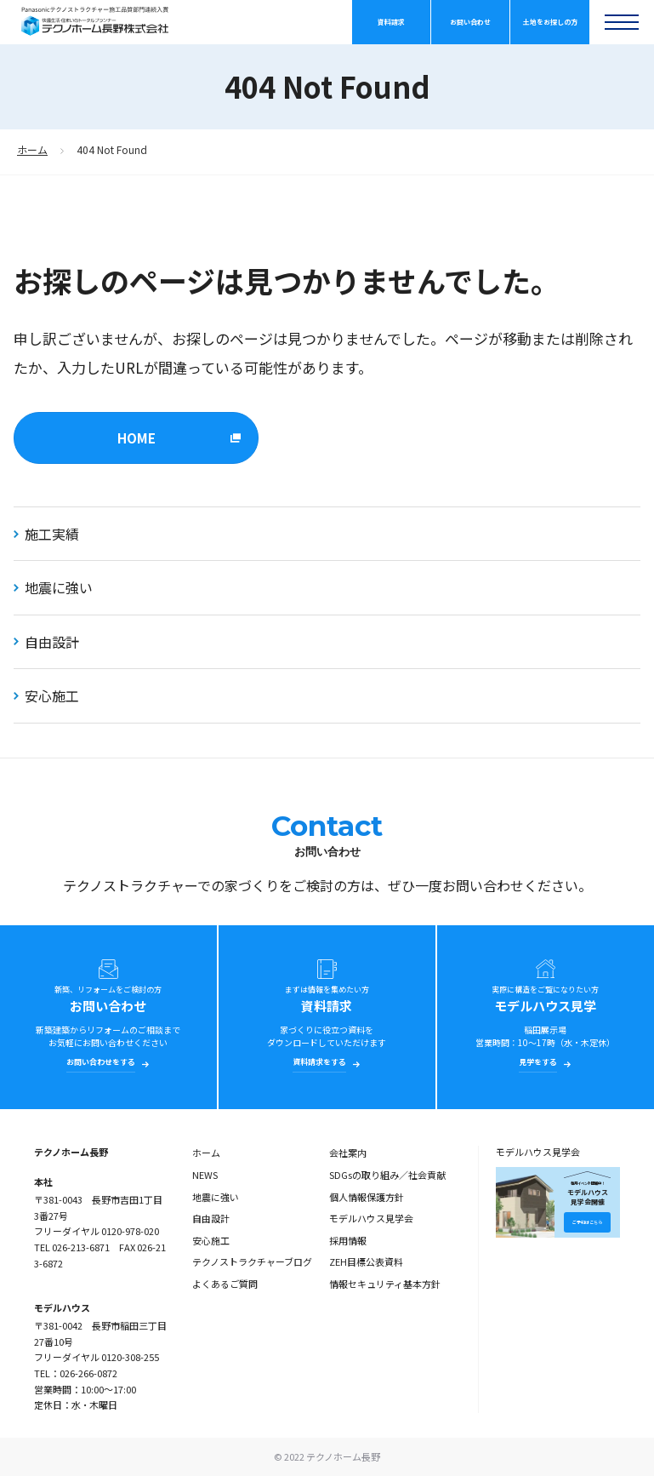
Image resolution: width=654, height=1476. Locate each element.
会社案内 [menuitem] (348, 1152)
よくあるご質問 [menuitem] (225, 1283)
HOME (136, 438)
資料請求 (391, 21)
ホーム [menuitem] (206, 1152)
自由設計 (46, 642)
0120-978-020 (130, 1231)
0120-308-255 (130, 1357)
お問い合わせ (470, 21)
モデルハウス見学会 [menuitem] (371, 1218)
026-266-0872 (88, 1373)
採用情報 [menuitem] (348, 1240)
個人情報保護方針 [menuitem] (366, 1197)
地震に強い (53, 587)
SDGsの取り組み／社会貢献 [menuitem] (387, 1174)
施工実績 (46, 533)
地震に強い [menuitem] (215, 1197)
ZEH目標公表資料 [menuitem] (366, 1261)
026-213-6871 (81, 1247)
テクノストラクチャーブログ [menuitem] (252, 1261)
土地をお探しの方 (550, 21)
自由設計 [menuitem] (211, 1218)
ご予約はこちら (587, 1222)
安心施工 (46, 695)
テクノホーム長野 (71, 1151)
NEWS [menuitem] (205, 1174)
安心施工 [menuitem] (211, 1240)
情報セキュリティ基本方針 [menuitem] (385, 1283)
